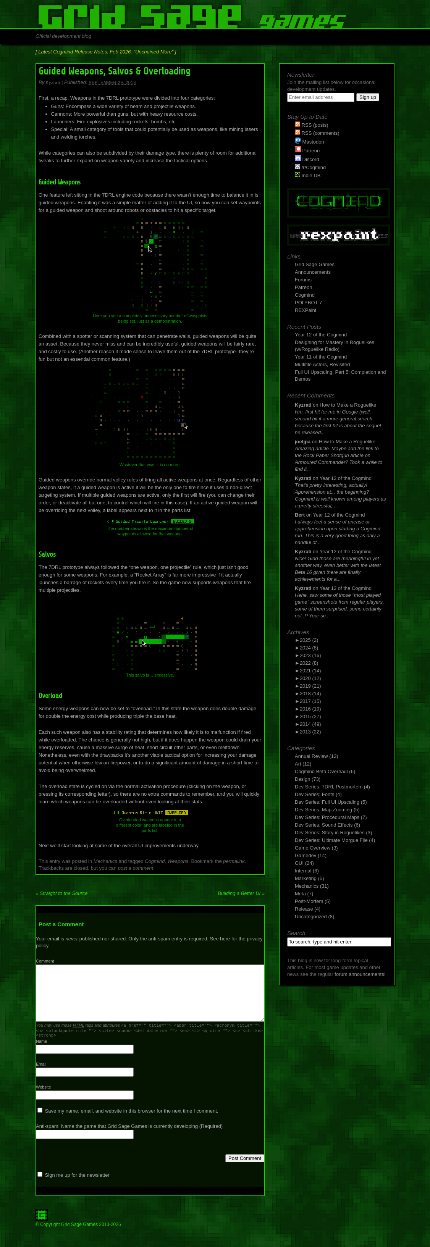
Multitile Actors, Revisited (322, 364)
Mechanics (105, 861)
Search (296, 933)
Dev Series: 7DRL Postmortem (328, 787)
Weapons (178, 861)
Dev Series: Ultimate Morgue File (331, 840)
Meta (300, 893)
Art (298, 764)
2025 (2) (309, 640)
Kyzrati (53, 82)
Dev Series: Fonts (314, 794)
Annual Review (311, 756)
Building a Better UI (241, 893)
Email (41, 1066)
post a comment (136, 868)
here (225, 939)
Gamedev (305, 855)
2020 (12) (310, 678)
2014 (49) (310, 724)
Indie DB (307, 175)
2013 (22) (310, 732)
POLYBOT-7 (308, 302)
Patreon (307, 150)
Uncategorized (311, 916)
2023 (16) (310, 655)
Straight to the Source (62, 893)
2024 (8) (309, 648)
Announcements (313, 272)
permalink (233, 861)
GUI (299, 863)
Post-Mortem (309, 901)
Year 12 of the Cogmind (321, 335)
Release (304, 909)
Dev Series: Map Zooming (323, 809)
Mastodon (309, 142)
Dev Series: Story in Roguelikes (330, 832)
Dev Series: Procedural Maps (327, 817)
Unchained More (153, 52)
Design (302, 779)
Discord (307, 159)
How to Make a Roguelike (348, 405)
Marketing (306, 878)
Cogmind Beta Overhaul (321, 771)
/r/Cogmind (310, 167)
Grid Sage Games (315, 264)
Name (41, 1043)
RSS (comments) (317, 133)
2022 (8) (309, 663)
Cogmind (155, 861)
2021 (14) (310, 671)
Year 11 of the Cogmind (321, 357)
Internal (303, 871)
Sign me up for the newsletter (73, 1177)
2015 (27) (310, 716)
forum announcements (359, 974)
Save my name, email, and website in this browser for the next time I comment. (131, 1113)
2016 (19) (310, 709)
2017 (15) (310, 701)
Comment (45, 961)
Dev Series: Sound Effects (324, 825)
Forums (303, 280)
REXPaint (305, 310)
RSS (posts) (311, 125)
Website (43, 1089)
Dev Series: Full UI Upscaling (327, 802)
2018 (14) (310, 693)
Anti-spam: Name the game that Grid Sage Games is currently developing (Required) (129, 1128)
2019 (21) (310, 686)
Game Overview (312, 848)
